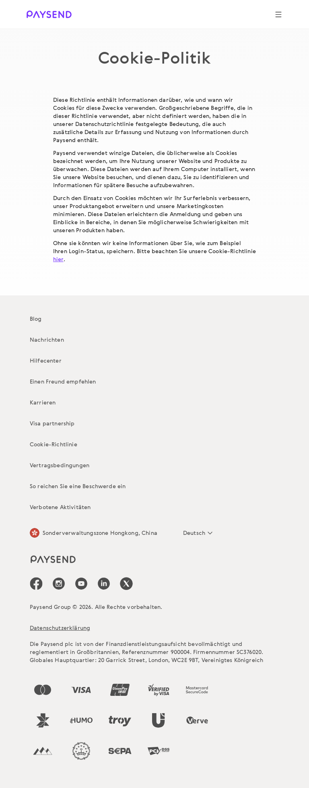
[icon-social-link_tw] (126, 583)
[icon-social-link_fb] (36, 583)
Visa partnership (52, 423)
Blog (36, 318)
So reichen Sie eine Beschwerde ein (78, 486)
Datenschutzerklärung (60, 627)
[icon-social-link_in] (58, 583)
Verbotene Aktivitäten (60, 507)
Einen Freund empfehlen (63, 381)
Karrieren (43, 402)
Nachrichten (47, 339)
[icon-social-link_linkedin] (103, 583)
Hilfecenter (46, 360)
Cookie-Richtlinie (53, 444)
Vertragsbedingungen (59, 465)
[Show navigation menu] (278, 14)
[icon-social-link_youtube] (81, 583)
